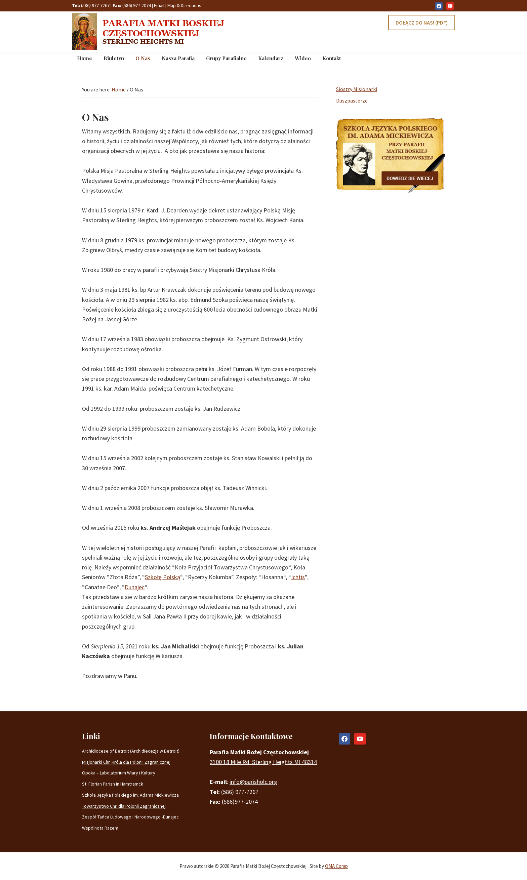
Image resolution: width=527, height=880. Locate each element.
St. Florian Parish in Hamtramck (112, 784)
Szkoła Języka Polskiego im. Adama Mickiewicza (130, 795)
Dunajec (135, 587)
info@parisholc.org (253, 782)
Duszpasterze (352, 100)
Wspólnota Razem (100, 828)
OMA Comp (336, 866)
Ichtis (298, 577)
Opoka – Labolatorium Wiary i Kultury (118, 773)
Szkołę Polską (162, 577)
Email (159, 5)
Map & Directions (184, 5)
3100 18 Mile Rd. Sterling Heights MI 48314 (263, 762)
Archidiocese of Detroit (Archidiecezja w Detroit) (130, 751)
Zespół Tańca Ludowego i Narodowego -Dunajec (130, 817)
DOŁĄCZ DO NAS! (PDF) (422, 22)
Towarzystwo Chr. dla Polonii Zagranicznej (124, 806)
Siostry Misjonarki (356, 89)
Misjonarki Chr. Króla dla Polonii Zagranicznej (126, 762)
